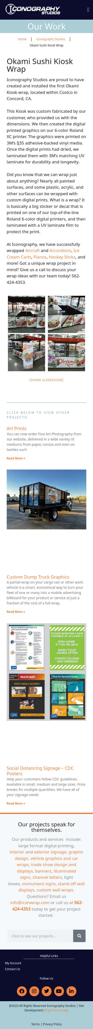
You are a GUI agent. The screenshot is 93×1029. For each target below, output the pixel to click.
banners (43, 871)
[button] (88, 9)
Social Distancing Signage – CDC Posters (40, 770)
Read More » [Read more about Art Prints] (16, 458)
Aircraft (32, 250)
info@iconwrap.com (30, 902)
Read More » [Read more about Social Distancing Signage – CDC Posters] (16, 803)
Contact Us (12, 969)
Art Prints (16, 428)
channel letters (47, 877)
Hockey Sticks (62, 257)
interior (16, 852)
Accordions (60, 250)
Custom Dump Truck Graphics (38, 577)
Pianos (39, 257)
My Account (13, 963)
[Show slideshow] (46, 380)
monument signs (39, 883)
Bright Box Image (56, 1010)
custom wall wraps (55, 890)
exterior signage (50, 852)
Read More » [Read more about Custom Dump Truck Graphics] (16, 612)
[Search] (79, 936)
